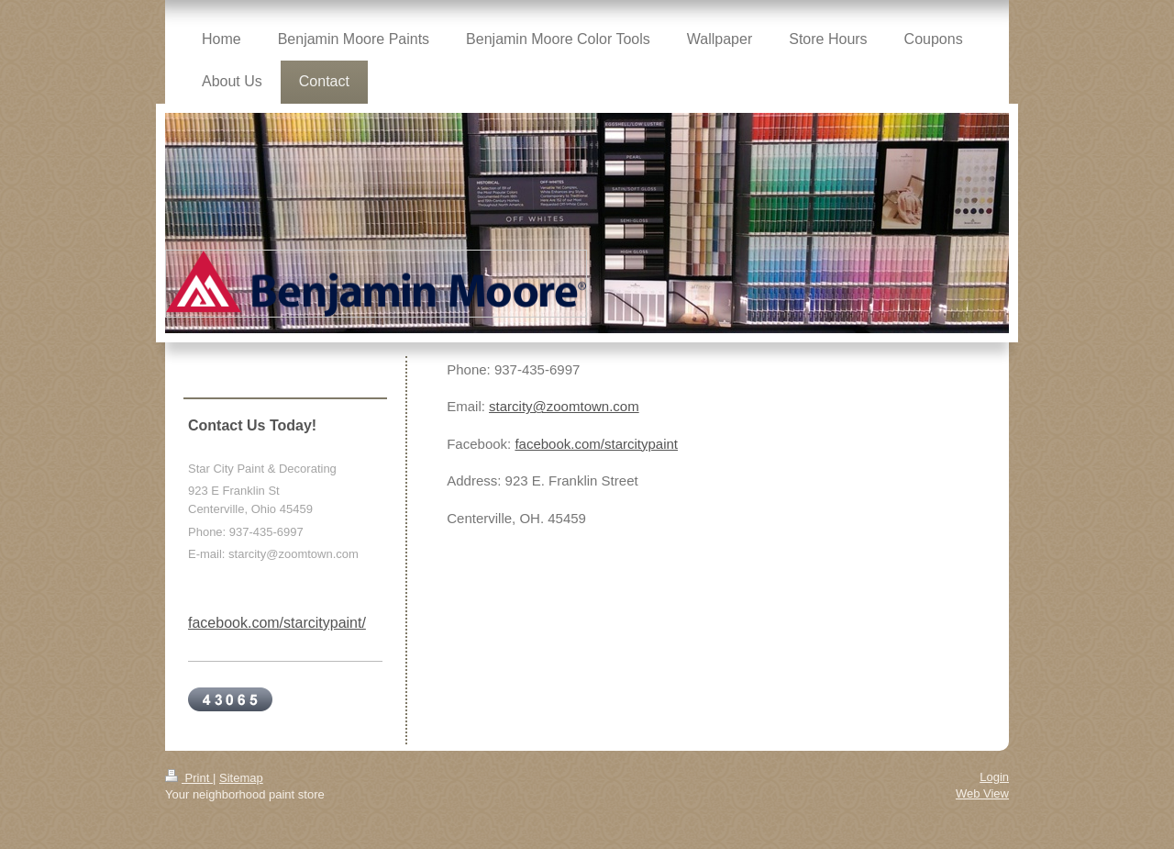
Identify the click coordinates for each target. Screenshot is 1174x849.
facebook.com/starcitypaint (596, 444)
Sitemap (241, 778)
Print (189, 778)
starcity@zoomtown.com (564, 406)
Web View (982, 793)
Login (994, 777)
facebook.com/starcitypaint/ (277, 623)
